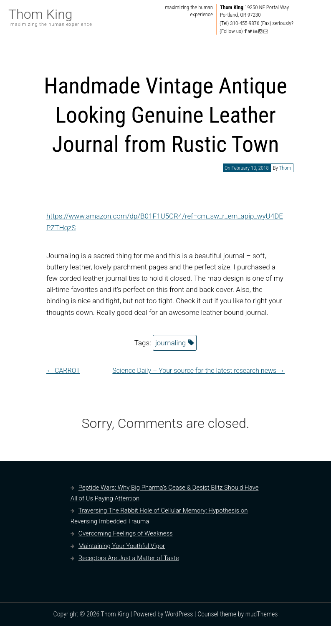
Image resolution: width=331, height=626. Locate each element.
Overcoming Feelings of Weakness (125, 533)
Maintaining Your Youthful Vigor (121, 546)
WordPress (179, 614)
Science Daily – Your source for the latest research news (198, 371)
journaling (170, 343)
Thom (285, 168)
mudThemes (261, 614)
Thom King (40, 14)
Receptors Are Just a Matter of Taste (128, 558)
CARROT (63, 371)
